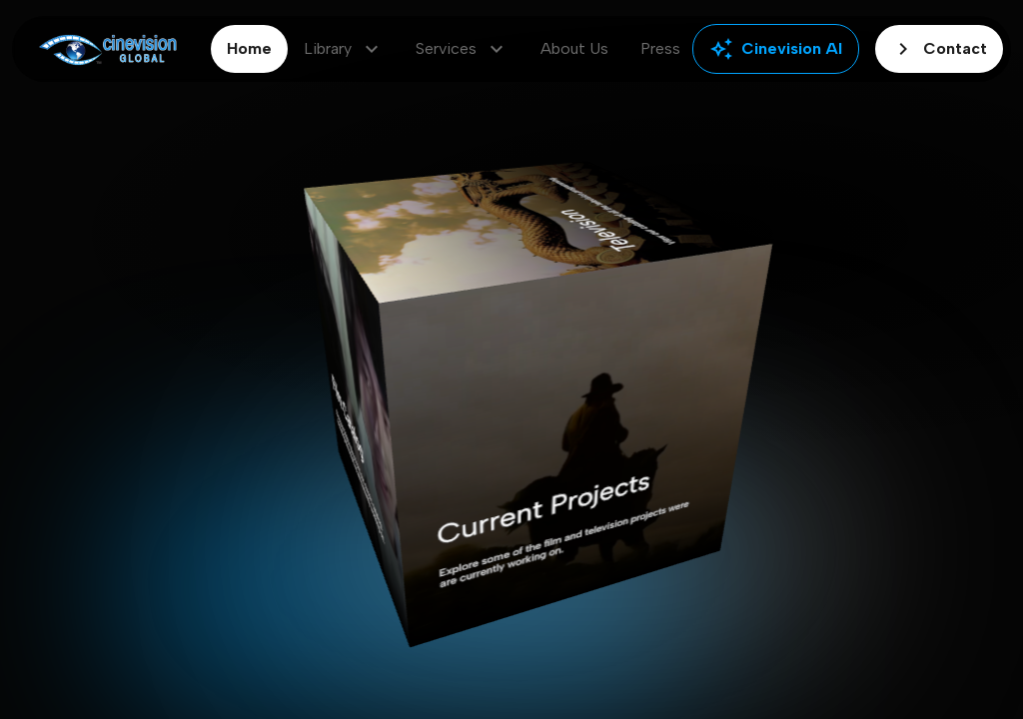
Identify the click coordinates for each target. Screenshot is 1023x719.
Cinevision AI (775, 49)
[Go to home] (107, 49)
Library (344, 49)
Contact (939, 49)
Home (249, 48)
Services (462, 49)
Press (660, 48)
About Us (574, 48)
